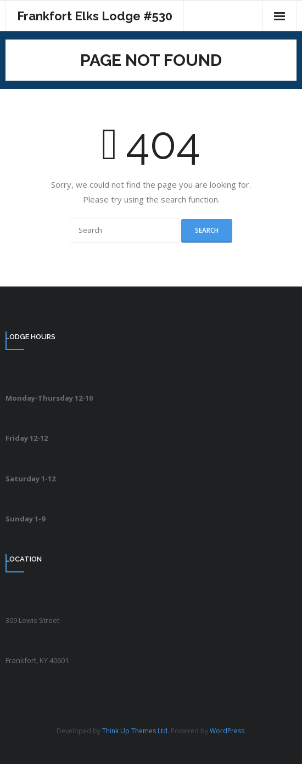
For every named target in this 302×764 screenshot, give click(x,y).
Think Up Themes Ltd (134, 730)
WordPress (227, 730)
